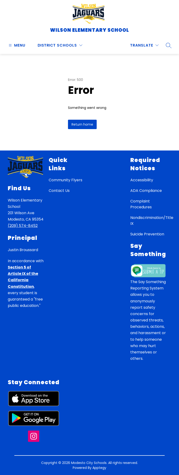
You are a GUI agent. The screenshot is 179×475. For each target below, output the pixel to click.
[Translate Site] (144, 45)
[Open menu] (16, 45)
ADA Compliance (146, 190)
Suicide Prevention (147, 234)
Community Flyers (65, 180)
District (47, 45)
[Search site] (168, 45)
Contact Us (59, 190)
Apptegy (99, 467)
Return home (82, 124)
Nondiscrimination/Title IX (151, 220)
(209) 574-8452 (23, 225)
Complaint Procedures (141, 204)
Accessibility (141, 180)
